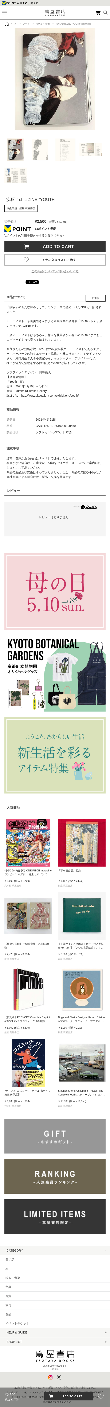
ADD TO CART (56, 246)
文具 (8, 1287)
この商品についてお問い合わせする (55, 271)
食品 (8, 1314)
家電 (8, 1305)
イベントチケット (17, 1323)
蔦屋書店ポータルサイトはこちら (55, 1358)
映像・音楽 (12, 1278)
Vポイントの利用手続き (20, 235)
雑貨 (8, 1296)
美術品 (9, 1259)
